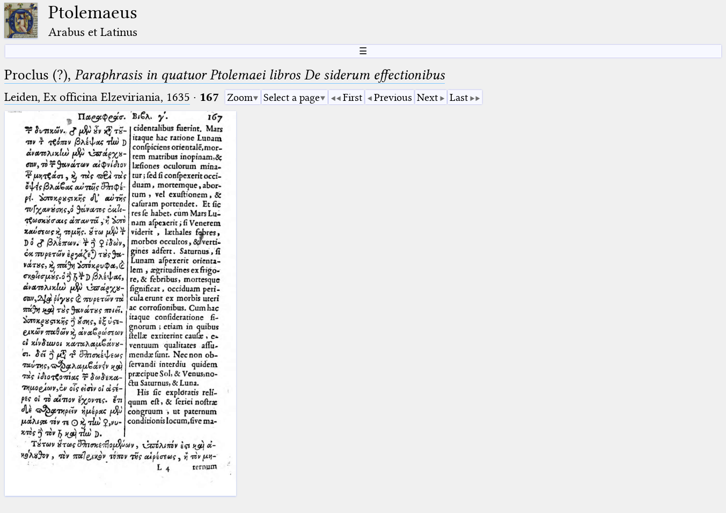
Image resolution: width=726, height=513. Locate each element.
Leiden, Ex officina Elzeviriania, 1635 (97, 97)
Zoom (240, 97)
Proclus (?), (224, 75)
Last (459, 97)
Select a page (291, 97)
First (352, 97)
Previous (393, 97)
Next (427, 97)
